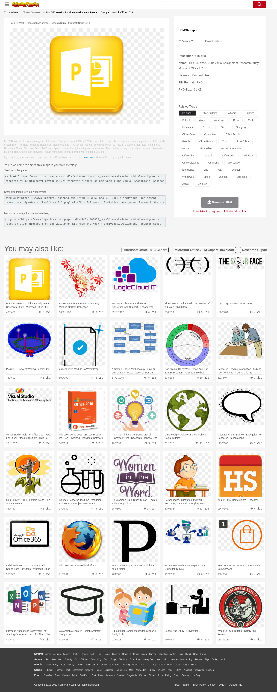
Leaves (66, 654)
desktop (235, 169)
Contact (212, 684)
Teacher (59, 670)
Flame (107, 654)
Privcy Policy (199, 684)
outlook (223, 176)
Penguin (198, 659)
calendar (187, 113)
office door (228, 155)
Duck (106, 659)
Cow (93, 659)
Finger (186, 664)
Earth (92, 654)
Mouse (183, 659)
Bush (180, 654)
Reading (89, 670)
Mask (48, 664)
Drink (74, 675)
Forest (203, 654)
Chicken (84, 659)
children (202, 183)
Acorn (48, 654)
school (186, 120)
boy (154, 664)
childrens (213, 162)
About (177, 684)
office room (206, 141)
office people (233, 134)
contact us (87, 157)
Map (131, 670)
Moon (144, 654)
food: (37, 675)
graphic (209, 155)
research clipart (254, 250)
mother (79, 664)
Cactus (75, 654)
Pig (190, 659)
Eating (168, 675)
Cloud (188, 654)
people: (38, 664)
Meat (100, 675)
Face (178, 664)
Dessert (66, 675)
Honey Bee (148, 659)
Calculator (199, 670)
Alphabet (188, 670)
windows (219, 120)
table (224, 127)
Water (173, 654)
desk (236, 120)
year (219, 169)
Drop (195, 654)
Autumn (57, 654)
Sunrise (153, 654)
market (252, 120)
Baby (55, 664)
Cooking (186, 675)
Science (161, 670)
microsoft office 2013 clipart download (204, 250)
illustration (188, 127)
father (162, 664)
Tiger (207, 659)
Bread (176, 675)
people (186, 141)
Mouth (170, 664)
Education (108, 670)
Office (178, 670)
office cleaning (190, 162)
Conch (84, 654)
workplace (234, 162)
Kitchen (142, 675)
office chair (188, 155)
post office (243, 141)
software (231, 113)
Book (68, 670)
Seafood (121, 675)
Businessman (92, 664)
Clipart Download (32, 12)
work (202, 120)
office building (209, 113)
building (250, 113)
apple (185, 183)
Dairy (57, 675)
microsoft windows (231, 148)
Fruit (94, 675)
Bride (62, 664)
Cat (76, 659)
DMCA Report (189, 30)
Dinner (152, 675)
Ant (47, 659)
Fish (132, 659)
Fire (99, 654)
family (71, 664)
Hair (142, 664)
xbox (225, 141)
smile (207, 176)
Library (152, 670)
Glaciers (116, 654)
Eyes (117, 664)
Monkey (174, 659)
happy (185, 148)
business (242, 176)
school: (38, 669)
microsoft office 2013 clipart (145, 250)
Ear (111, 664)
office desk (188, 134)
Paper (170, 670)
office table (205, 148)
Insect (159, 659)
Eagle (113, 659)
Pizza (160, 675)
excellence (188, 169)
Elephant (123, 659)
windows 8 (188, 176)
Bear (53, 659)
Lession (210, 670)
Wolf (223, 659)
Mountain (163, 654)
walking (126, 664)
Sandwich (110, 675)
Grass (125, 654)
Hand (193, 664)
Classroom (78, 670)
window (248, 155)
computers (210, 134)
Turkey (215, 659)
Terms (186, 684)
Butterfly (68, 659)
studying (241, 127)
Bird (60, 659)
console (207, 127)
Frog (138, 659)
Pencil (99, 670)
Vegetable (132, 675)
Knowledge (141, 670)
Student (49, 670)
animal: (38, 659)
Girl (148, 664)
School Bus (121, 670)
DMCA (222, 684)
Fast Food (84, 675)
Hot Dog (196, 675)
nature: (38, 653)
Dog (99, 659)
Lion (166, 659)
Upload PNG (236, 684)
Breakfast (48, 675)
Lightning (134, 654)
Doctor (104, 664)
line (206, 169)
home (135, 664)
